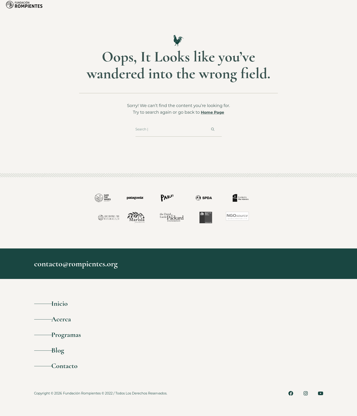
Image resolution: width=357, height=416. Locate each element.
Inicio (66, 304)
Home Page (212, 112)
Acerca (68, 322)
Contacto (72, 373)
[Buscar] (212, 129)
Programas (74, 339)
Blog (64, 356)
